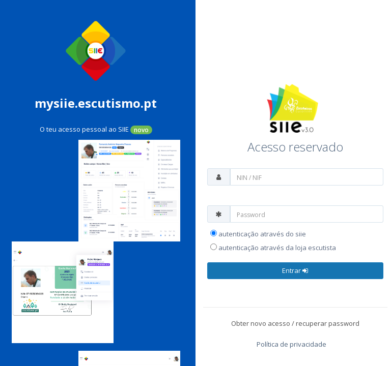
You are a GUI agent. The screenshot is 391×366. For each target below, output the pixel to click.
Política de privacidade (291, 344)
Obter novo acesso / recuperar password (295, 323)
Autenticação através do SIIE (258, 233)
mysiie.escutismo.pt (96, 103)
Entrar (295, 270)
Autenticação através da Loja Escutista (273, 247)
